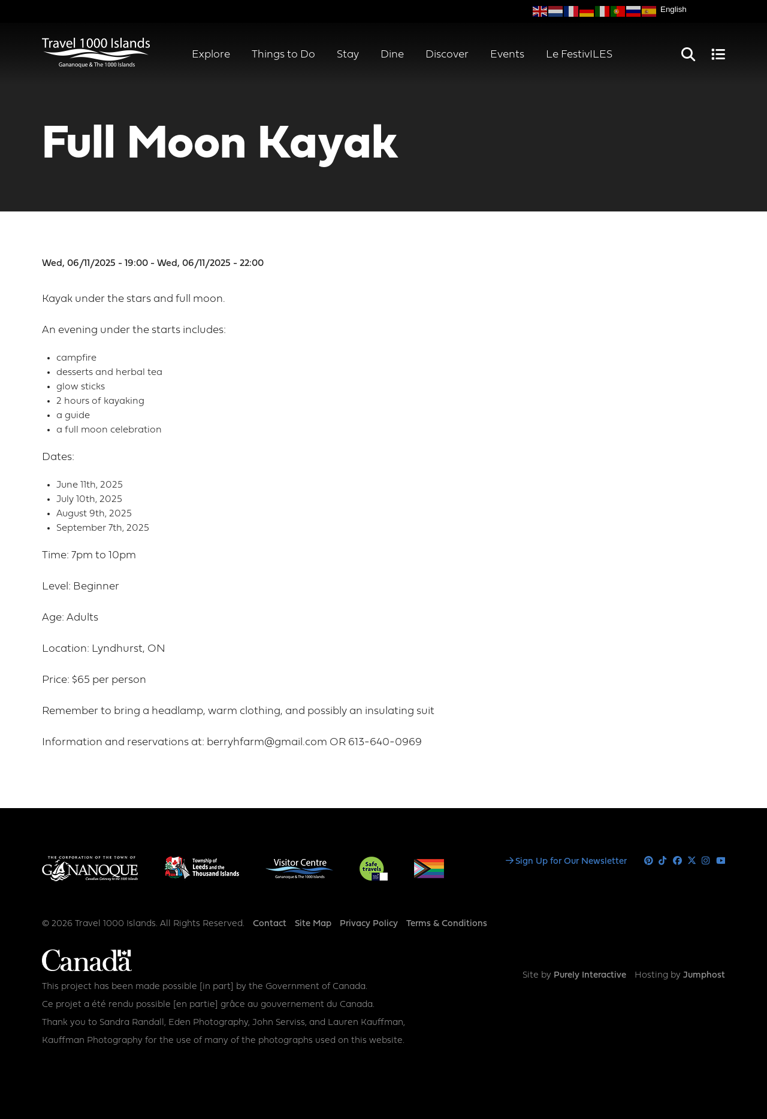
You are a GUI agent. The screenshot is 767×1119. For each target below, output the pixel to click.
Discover (447, 55)
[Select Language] (692, 9)
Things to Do (283, 55)
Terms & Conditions (446, 924)
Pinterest (648, 861)
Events (507, 55)
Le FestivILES (579, 55)
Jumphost (704, 975)
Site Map (313, 924)
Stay (348, 55)
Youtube (720, 861)
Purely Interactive (590, 975)
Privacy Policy (369, 924)
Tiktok (663, 861)
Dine (392, 55)
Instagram (706, 861)
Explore (211, 55)
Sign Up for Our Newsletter (571, 861)
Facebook (677, 861)
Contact (269, 924)
